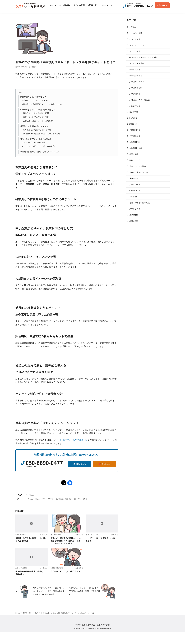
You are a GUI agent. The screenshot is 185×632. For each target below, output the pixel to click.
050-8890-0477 (140, 6)
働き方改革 (134, 112)
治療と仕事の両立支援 (138, 172)
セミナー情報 (134, 51)
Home (17, 613)
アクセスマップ (105, 5)
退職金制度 (134, 215)
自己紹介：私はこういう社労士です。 (66, 571)
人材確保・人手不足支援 (139, 100)
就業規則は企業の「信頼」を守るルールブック (39, 152)
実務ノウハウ (134, 160)
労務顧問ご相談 (135, 148)
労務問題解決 (134, 136)
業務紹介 (67, 5)
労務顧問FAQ (135, 142)
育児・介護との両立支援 (139, 203)
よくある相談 (33, 499)
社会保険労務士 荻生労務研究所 (73, 440)
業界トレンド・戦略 (137, 166)
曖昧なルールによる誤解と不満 (36, 113)
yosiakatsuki (92, 628)
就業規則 (68, 499)
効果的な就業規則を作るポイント (34, 126)
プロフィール (55, 5)
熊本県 (84, 499)
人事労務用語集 (135, 88)
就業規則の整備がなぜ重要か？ (33, 97)
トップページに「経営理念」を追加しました (101, 539)
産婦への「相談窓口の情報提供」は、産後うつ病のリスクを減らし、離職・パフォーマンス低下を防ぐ (66, 540)
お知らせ (34, 67)
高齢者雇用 (134, 221)
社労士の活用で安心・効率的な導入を (36, 139)
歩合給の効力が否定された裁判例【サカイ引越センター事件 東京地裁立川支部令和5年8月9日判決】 (48, 591)
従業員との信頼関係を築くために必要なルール (42, 104)
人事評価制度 (134, 94)
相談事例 (133, 197)
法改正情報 (134, 178)
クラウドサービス (136, 45)
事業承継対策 (134, 70)
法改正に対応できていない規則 (36, 117)
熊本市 (77, 499)
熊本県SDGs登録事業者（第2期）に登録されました (30, 572)
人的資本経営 (134, 106)
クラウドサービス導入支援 (52, 499)
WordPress (107, 628)
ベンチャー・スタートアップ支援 (143, 57)
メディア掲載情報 (136, 63)
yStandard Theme (79, 628)
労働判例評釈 (134, 130)
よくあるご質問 (135, 33)
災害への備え (134, 184)
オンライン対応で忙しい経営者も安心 (39, 146)
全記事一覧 (92, 5)
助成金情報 (134, 124)
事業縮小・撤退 (135, 76)
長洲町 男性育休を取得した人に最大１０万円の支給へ (31, 539)
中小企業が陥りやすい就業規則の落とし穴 (37, 110)
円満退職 (133, 118)
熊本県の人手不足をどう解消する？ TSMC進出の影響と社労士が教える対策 (84, 591)
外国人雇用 (134, 154)
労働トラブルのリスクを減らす (36, 100)
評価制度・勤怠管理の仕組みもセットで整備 (41, 134)
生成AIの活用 (134, 190)
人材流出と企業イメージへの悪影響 (38, 121)
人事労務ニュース (136, 82)
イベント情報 (134, 39)
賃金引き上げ (134, 209)
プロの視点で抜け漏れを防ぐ (35, 142)
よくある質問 (79, 5)
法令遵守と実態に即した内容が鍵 (37, 130)
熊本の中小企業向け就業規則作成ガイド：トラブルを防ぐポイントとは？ (69, 613)
